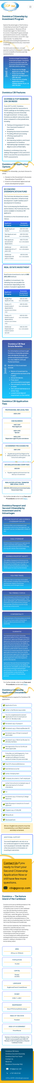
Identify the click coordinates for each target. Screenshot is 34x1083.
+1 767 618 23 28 (15, 1073)
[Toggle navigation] (30, 7)
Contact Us (11, 863)
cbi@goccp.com (19, 887)
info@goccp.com (15, 1069)
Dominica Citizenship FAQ (14, 1064)
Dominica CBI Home (12, 1051)
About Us (8, 1062)
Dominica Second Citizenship (15, 1054)
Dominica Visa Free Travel (13, 1056)
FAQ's (25, 499)
